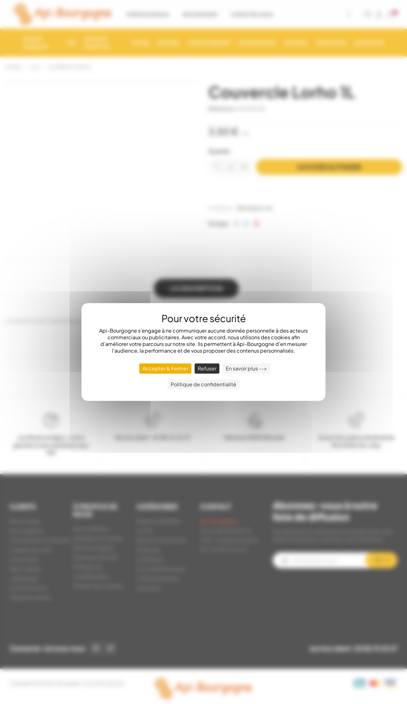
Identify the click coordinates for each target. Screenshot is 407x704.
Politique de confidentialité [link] (203, 384)
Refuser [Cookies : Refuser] (207, 368)
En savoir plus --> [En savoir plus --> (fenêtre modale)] (246, 368)
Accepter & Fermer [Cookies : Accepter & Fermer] (165, 368)
